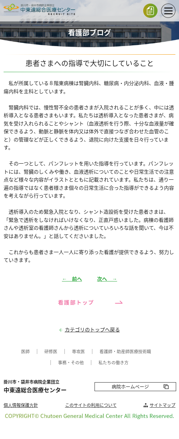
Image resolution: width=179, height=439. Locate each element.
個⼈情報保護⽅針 (21, 405)
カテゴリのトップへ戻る (92, 329)
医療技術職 (140, 351)
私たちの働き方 (113, 362)
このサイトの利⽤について (91, 405)
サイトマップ (162, 405)
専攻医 (78, 351)
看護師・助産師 (115, 351)
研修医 (50, 351)
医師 (25, 351)
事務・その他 (71, 362)
